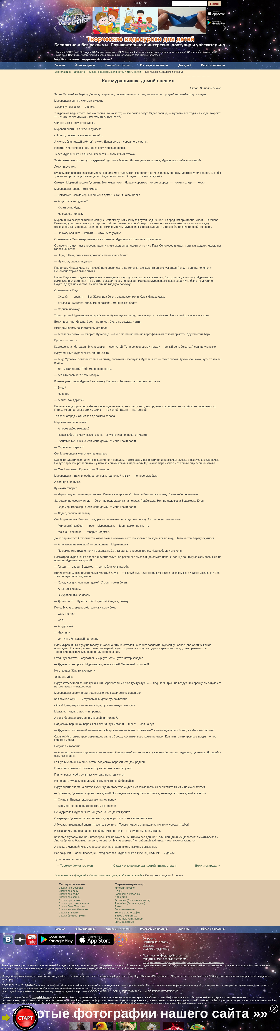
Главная (60, 65)
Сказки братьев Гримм (72, 915)
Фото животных (85, 65)
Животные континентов (128, 918)
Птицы (118, 891)
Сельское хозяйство (156, 948)
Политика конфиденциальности (163, 955)
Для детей (184, 65)
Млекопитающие (125, 887)
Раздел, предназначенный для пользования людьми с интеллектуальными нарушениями (183, 963)
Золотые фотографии (128, 912)
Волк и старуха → (208, 865)
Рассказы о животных (154, 65)
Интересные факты (117, 65)
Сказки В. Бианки (69, 912)
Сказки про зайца (69, 897)
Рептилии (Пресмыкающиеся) (132, 900)
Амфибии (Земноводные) (130, 903)
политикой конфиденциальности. (187, 1003)
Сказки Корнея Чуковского (74, 909)
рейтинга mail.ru (108, 976)
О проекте (149, 938)
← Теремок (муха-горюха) (74, 865)
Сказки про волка (69, 894)
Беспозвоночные (125, 909)
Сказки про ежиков (70, 900)
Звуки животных (124, 921)
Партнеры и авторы (155, 941)
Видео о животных (213, 65)
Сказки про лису (68, 891)
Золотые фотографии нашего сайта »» (140, 1013)
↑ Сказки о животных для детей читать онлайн (144, 865)
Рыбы (118, 906)
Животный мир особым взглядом (164, 958)
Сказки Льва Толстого (72, 906)
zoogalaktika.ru (41, 997)
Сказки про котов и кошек (74, 903)
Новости (148, 945)
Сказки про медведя (71, 887)
